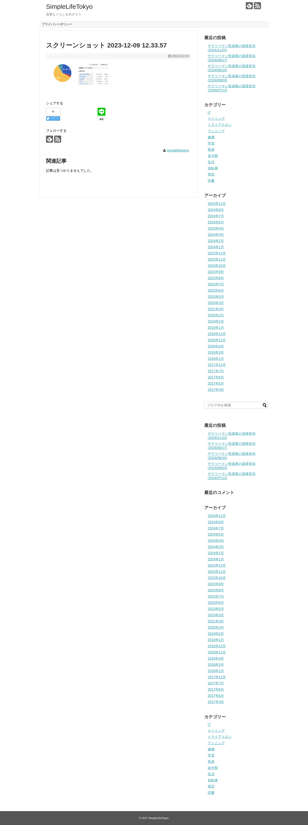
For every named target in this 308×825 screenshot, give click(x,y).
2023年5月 (216, 297)
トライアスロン (220, 125)
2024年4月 (216, 228)
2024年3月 (216, 235)
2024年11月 (217, 204)
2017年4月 (216, 390)
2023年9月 (216, 272)
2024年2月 (216, 241)
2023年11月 (217, 259)
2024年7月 (216, 216)
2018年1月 (216, 359)
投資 (211, 149)
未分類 (213, 156)
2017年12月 (217, 365)
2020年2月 (216, 315)
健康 (211, 137)
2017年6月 (216, 377)
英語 (211, 174)
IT (209, 113)
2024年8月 (216, 210)
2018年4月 (216, 346)
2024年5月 (216, 222)
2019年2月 (216, 321)
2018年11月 (217, 340)
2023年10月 (217, 266)
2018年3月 (216, 352)
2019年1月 (216, 328)
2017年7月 (216, 371)
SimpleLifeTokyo (69, 6)
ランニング (216, 131)
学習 (211, 143)
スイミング (216, 118)
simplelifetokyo (178, 150)
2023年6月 (216, 290)
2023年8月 (216, 278)
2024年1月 (216, 247)
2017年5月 (216, 383)
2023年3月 (216, 303)
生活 (211, 162)
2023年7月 (216, 284)
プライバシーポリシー (57, 24)
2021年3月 (216, 309)
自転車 (213, 168)
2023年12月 (217, 253)
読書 (211, 180)
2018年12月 (217, 334)
